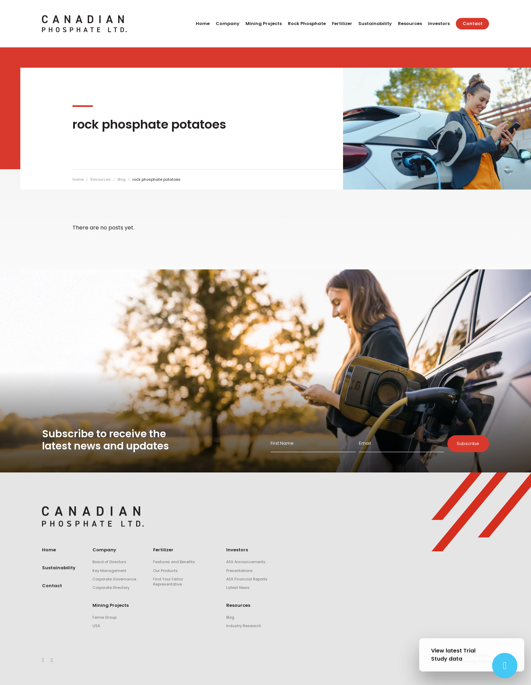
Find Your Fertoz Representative (168, 581)
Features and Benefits (174, 562)
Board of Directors (109, 562)
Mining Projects (264, 23)
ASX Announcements (246, 562)
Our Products (165, 570)
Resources (410, 23)
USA (96, 625)
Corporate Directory (110, 587)
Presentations (239, 570)
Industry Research (243, 625)
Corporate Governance (114, 579)
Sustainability (375, 23)
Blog (230, 617)
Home (203, 23)
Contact (473, 23)
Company (227, 23)
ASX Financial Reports (247, 579)
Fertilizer (342, 23)
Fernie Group (104, 617)
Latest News (238, 587)
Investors (439, 23)
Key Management (109, 570)
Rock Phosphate (307, 23)
